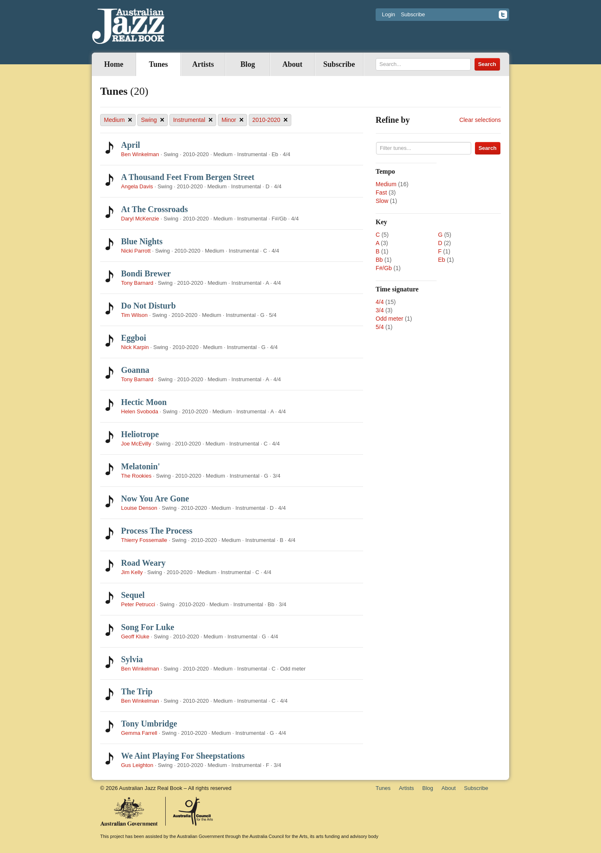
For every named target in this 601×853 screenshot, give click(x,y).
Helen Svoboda (139, 411)
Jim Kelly (132, 572)
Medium (118, 120)
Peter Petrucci (138, 604)
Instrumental (193, 120)
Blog (247, 64)
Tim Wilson (134, 315)
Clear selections (480, 119)
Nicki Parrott (136, 251)
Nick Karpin (135, 347)
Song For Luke (147, 627)
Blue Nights (141, 241)
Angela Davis (137, 186)
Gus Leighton (137, 765)
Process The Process (156, 530)
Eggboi (133, 337)
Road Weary (143, 562)
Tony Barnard (137, 283)
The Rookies (136, 476)
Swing (152, 120)
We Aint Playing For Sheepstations (183, 755)
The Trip (136, 691)
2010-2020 (270, 120)
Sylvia (132, 659)
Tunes (158, 64)
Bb (379, 259)
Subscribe (413, 14)
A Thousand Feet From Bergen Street (187, 177)
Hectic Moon (144, 402)
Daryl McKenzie (140, 218)
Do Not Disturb (148, 305)
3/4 (380, 310)
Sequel (133, 595)
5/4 (380, 327)
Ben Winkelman (140, 154)
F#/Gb (384, 268)
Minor (233, 120)
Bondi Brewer (146, 273)
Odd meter (389, 318)
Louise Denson (139, 508)
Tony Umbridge (149, 723)
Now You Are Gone (155, 498)
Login (388, 14)
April (130, 144)
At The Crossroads (154, 209)
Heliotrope (140, 434)
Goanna (135, 370)
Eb (441, 259)
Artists (203, 64)
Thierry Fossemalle (144, 540)
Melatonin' (140, 466)
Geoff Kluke (135, 636)
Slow (382, 200)
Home (114, 64)
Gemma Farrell (139, 733)
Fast (381, 192)
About (292, 64)
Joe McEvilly (136, 443)
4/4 (380, 302)
